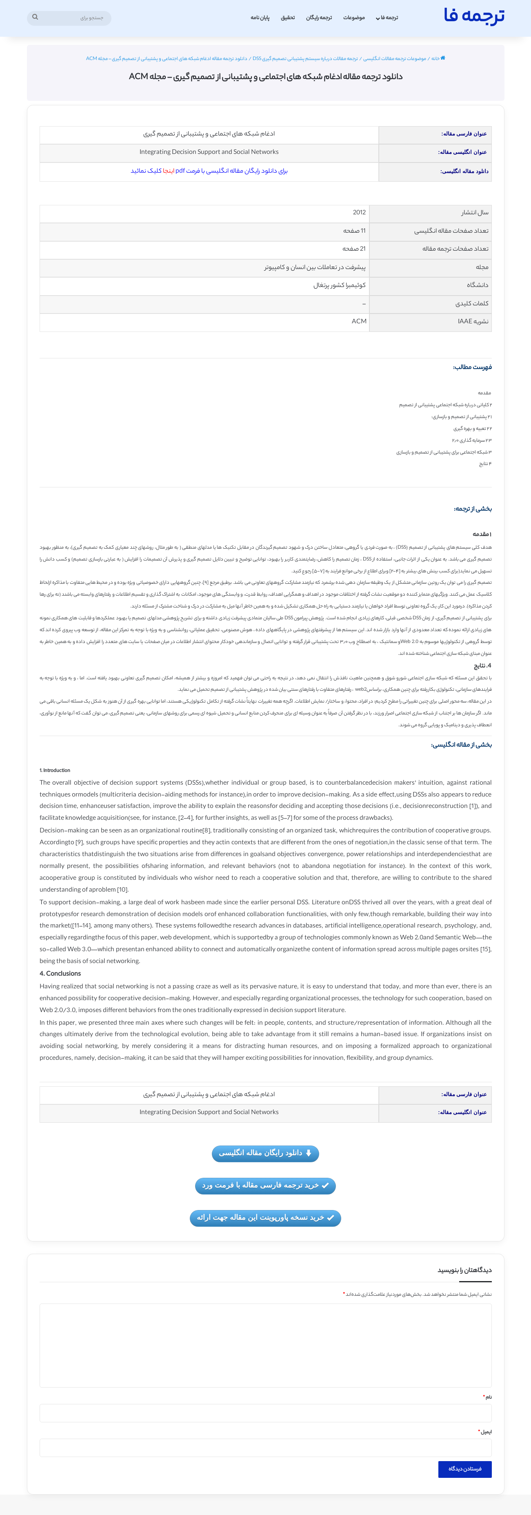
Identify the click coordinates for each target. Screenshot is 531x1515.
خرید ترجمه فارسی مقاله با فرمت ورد (265, 1185)
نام (487, 1398)
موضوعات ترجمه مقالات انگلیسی (394, 59)
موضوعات (354, 18)
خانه (438, 59)
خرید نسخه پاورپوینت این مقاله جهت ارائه (265, 1218)
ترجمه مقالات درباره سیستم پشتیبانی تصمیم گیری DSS (305, 59)
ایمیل (485, 1432)
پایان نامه (260, 18)
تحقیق (288, 18)
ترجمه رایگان (319, 18)
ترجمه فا (389, 18)
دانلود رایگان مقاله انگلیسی (265, 1153)
